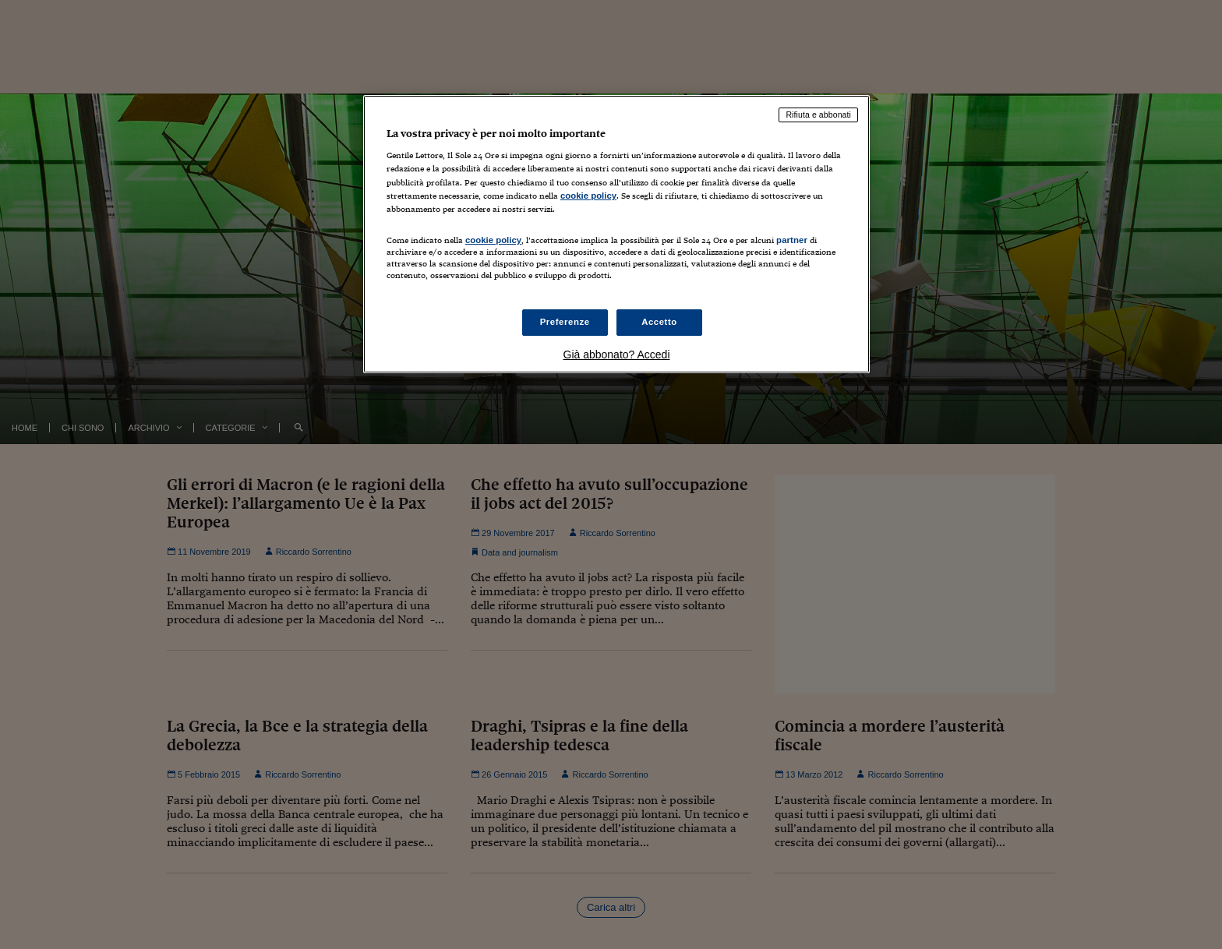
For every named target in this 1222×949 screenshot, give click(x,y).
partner (791, 240)
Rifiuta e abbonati (818, 114)
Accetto (659, 321)
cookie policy (588, 195)
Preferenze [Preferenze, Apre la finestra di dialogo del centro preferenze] (565, 321)
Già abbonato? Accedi (616, 354)
